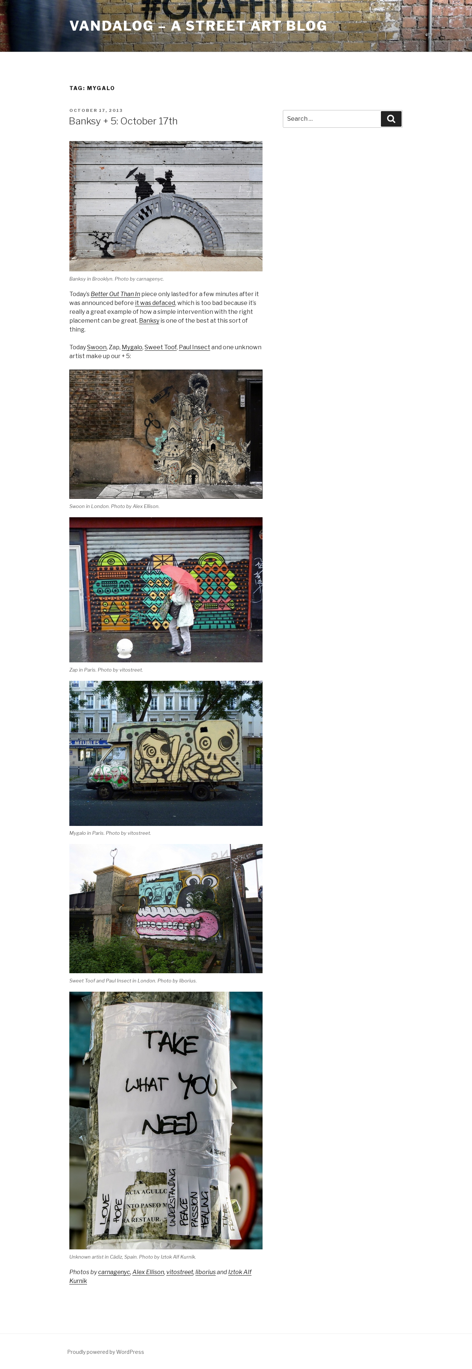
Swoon (97, 347)
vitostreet (179, 1272)
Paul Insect (194, 347)
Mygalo (132, 347)
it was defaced (155, 302)
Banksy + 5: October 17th (123, 121)
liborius (205, 1272)
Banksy (149, 320)
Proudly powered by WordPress (105, 1352)
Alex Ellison (148, 1272)
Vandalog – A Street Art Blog (198, 26)
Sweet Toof (161, 347)
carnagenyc (114, 1272)
